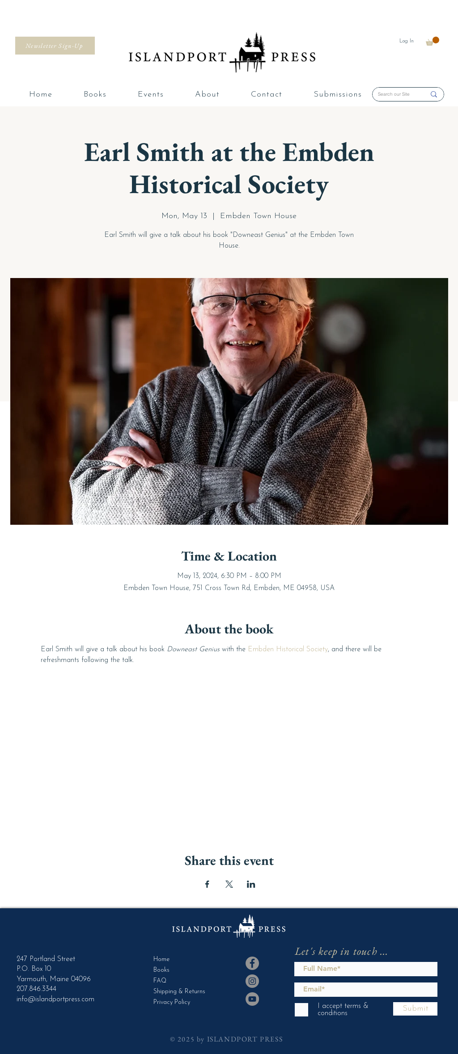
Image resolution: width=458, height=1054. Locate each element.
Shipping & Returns (175, 991)
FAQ (159, 981)
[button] (432, 41)
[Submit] (415, 1009)
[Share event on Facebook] (207, 884)
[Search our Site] (395, 94)
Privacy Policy (171, 1002)
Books (161, 970)
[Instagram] (252, 981)
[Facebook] (252, 963)
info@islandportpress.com (55, 999)
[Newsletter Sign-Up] (55, 46)
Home (161, 959)
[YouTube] (252, 999)
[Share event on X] (229, 884)
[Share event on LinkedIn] (251, 884)
